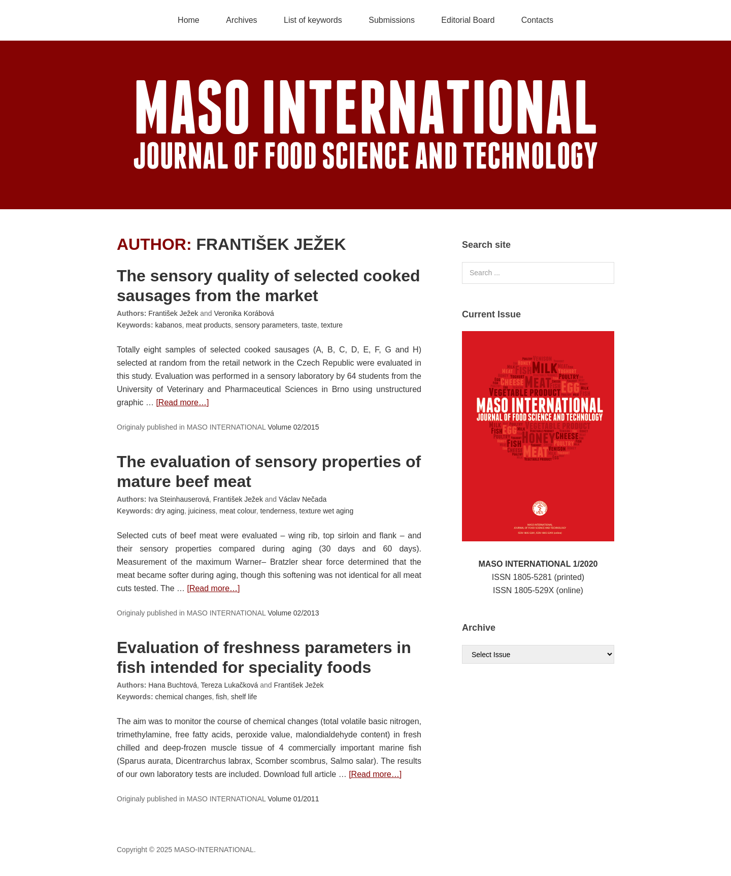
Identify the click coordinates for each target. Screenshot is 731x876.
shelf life (244, 697)
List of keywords (313, 20)
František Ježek (271, 244)
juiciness (202, 511)
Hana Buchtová (172, 685)
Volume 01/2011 (293, 799)
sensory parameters (266, 325)
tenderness (277, 511)
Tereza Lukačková (229, 685)
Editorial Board (467, 20)
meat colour (237, 511)
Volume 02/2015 (293, 427)
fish (221, 697)
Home (189, 20)
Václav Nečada (302, 499)
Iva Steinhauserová (178, 499)
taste (309, 325)
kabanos (168, 325)
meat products (208, 325)
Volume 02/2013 (293, 613)
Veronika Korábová (244, 313)
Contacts (537, 20)
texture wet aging (327, 511)
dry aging (169, 511)
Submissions (392, 20)
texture (332, 325)
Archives (241, 20)
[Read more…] (182, 402)
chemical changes (183, 697)
